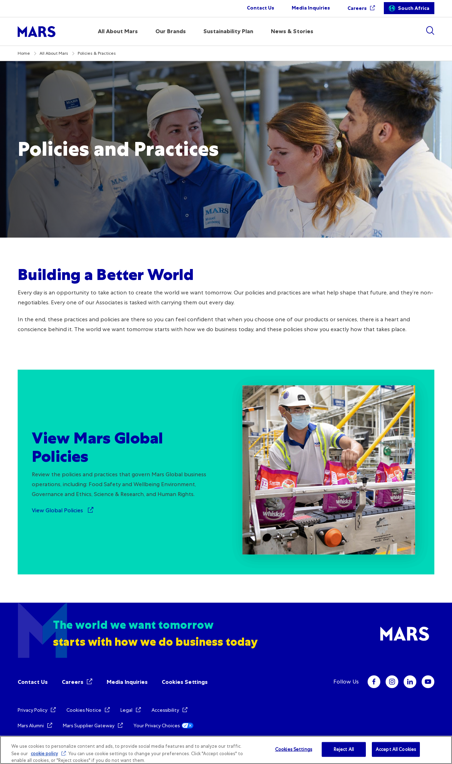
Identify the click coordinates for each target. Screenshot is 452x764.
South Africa (413, 8)
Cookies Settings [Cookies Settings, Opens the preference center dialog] (293, 749)
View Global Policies (58, 510)
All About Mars (54, 53)
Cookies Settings (185, 682)
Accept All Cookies (396, 749)
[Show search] (430, 30)
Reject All (344, 749)
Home (24, 53)
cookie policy (44, 753)
